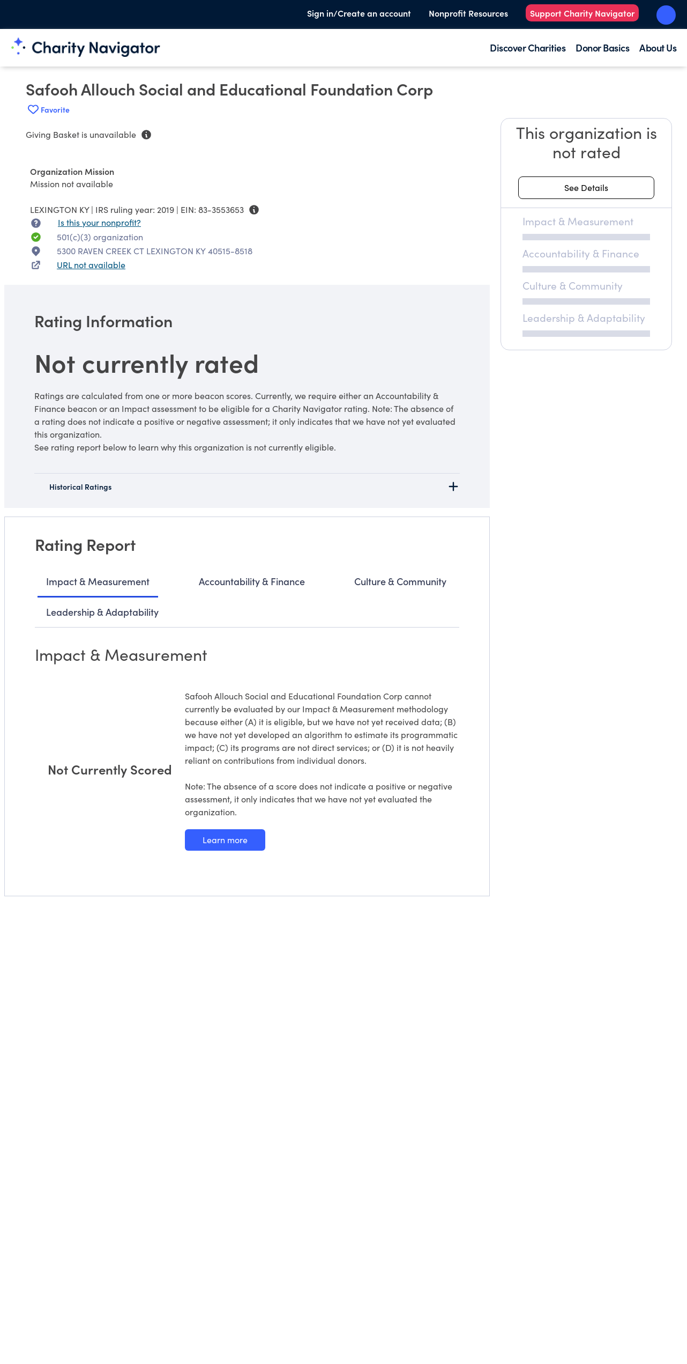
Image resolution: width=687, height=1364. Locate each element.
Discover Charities (527, 47)
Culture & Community (400, 581)
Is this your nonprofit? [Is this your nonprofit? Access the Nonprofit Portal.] (99, 222)
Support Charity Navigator (582, 13)
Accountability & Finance (252, 581)
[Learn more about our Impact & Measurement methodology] (225, 840)
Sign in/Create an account (359, 13)
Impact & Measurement (98, 581)
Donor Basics (602, 47)
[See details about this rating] (586, 187)
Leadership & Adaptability (102, 611)
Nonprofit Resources (468, 13)
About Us (657, 47)
